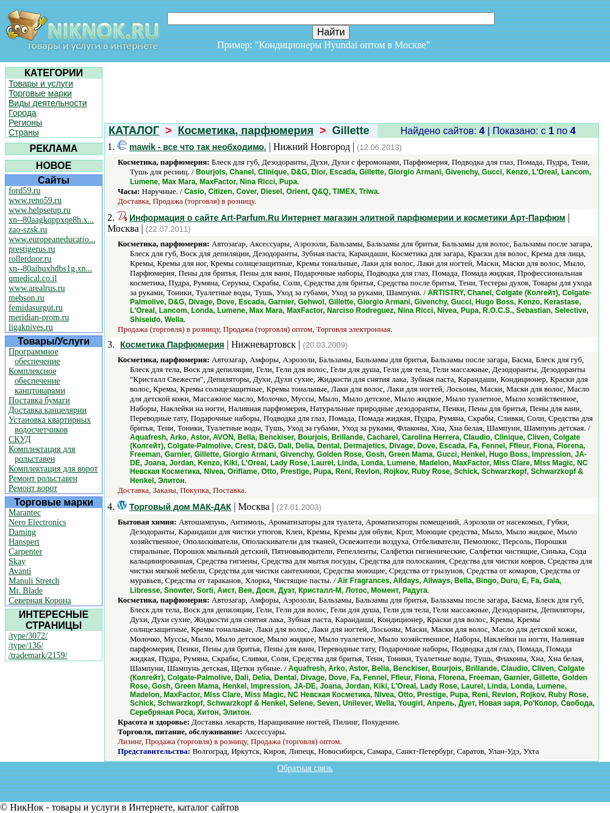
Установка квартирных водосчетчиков (50, 424)
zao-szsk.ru (28, 229)
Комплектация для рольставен (42, 454)
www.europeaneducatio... (52, 239)
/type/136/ (26, 645)
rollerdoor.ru (30, 258)
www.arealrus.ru (37, 288)
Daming (22, 532)
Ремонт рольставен (43, 478)
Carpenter (25, 551)
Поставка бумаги (39, 400)
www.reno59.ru (35, 200)
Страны (24, 132)
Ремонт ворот (33, 488)
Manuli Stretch (34, 581)
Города (23, 113)
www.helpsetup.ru (40, 210)
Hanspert (24, 541)
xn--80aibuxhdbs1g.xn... (50, 268)
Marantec (25, 512)
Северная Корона (40, 600)
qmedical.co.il (33, 278)
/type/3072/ (28, 635)
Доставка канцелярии (48, 410)
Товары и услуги (41, 83)
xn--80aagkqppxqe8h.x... (51, 219)
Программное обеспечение (34, 356)
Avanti (20, 571)
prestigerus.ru (32, 249)
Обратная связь (305, 768)
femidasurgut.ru (36, 307)
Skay (17, 561)
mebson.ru (27, 298)
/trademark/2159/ (38, 655)
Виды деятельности (48, 103)
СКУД (19, 439)
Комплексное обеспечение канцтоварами (37, 381)
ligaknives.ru (31, 327)
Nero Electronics (37, 522)
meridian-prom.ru (39, 317)
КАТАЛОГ (134, 130)
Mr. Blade (26, 590)
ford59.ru (25, 190)
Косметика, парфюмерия (246, 130)
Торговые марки (40, 93)
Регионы (25, 122)
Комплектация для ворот (53, 468)
